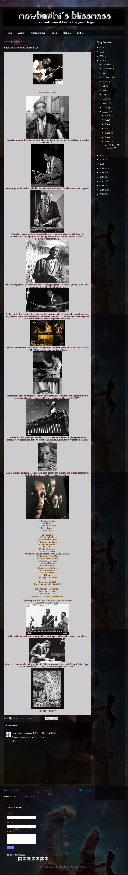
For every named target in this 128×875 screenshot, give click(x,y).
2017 (102, 177)
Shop (54, 33)
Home (9, 33)
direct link (54, 603)
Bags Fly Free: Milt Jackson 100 (112, 146)
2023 (102, 60)
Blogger (84, 866)
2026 (102, 47)
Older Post (84, 790)
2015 (102, 185)
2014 (102, 190)
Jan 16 (108, 133)
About (21, 33)
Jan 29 (108, 115)
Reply (15, 741)
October (106, 73)
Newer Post (11, 790)
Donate (67, 33)
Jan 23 (108, 128)
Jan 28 (108, 120)
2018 (102, 172)
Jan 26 (108, 124)
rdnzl (14, 733)
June (104, 90)
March (105, 103)
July (104, 86)
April (104, 98)
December (107, 64)
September (107, 77)
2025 (102, 51)
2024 (102, 56)
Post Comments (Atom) (26, 796)
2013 (102, 194)
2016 (102, 181)
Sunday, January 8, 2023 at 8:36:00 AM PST (37, 733)
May (104, 94)
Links (80, 33)
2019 (102, 168)
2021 (102, 159)
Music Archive (38, 33)
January (105, 111)
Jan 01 (108, 141)
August (105, 81)
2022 (102, 155)
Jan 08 (108, 137)
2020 (102, 164)
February (106, 107)
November (107, 68)
